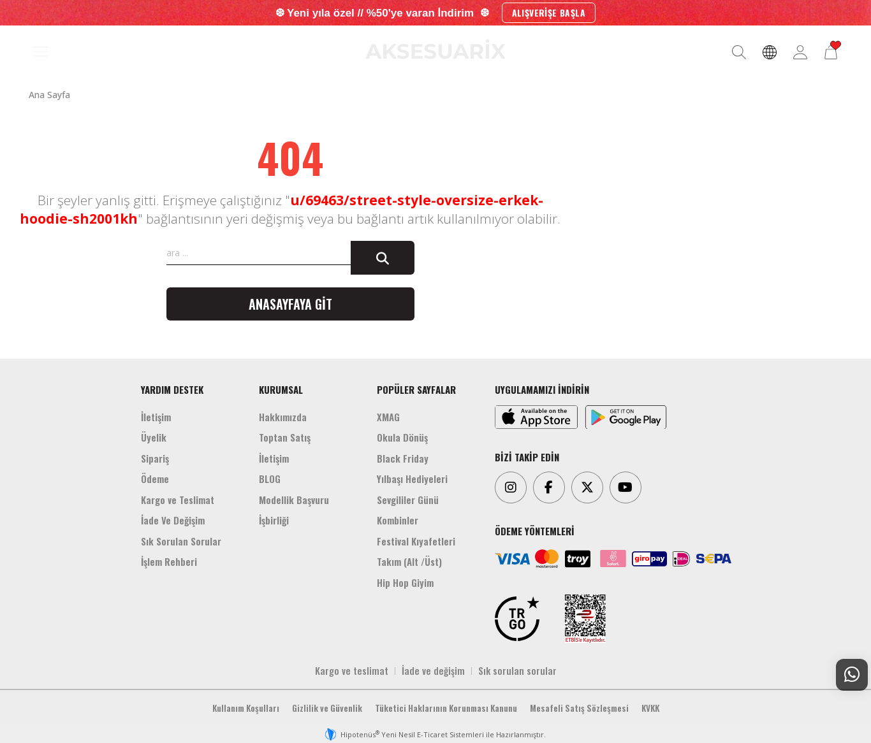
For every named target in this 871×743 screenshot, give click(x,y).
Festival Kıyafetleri (416, 541)
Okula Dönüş (402, 437)
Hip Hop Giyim (405, 582)
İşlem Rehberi (169, 561)
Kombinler (397, 520)
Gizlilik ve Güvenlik (327, 708)
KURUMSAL (281, 389)
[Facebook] (549, 487)
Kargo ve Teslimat (177, 500)
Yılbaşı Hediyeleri (412, 479)
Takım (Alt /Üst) (409, 561)
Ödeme (155, 479)
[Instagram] (511, 487)
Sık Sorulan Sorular (181, 541)
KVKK (650, 708)
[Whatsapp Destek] (852, 675)
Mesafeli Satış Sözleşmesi (579, 708)
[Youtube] (625, 487)
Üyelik (153, 437)
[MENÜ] (41, 52)
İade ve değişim (433, 670)
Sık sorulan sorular (517, 670)
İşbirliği (274, 520)
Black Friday (402, 458)
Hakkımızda (283, 417)
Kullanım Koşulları (245, 708)
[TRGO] (517, 618)
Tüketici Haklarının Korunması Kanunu (446, 708)
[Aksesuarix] (435, 49)
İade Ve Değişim (173, 520)
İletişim (156, 417)
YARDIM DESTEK (172, 389)
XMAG (388, 417)
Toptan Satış (285, 437)
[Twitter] (587, 487)
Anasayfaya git (290, 304)
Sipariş (155, 458)
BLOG (270, 479)
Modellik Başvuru (294, 500)
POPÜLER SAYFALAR (416, 389)
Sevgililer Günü (408, 500)
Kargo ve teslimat (351, 670)
